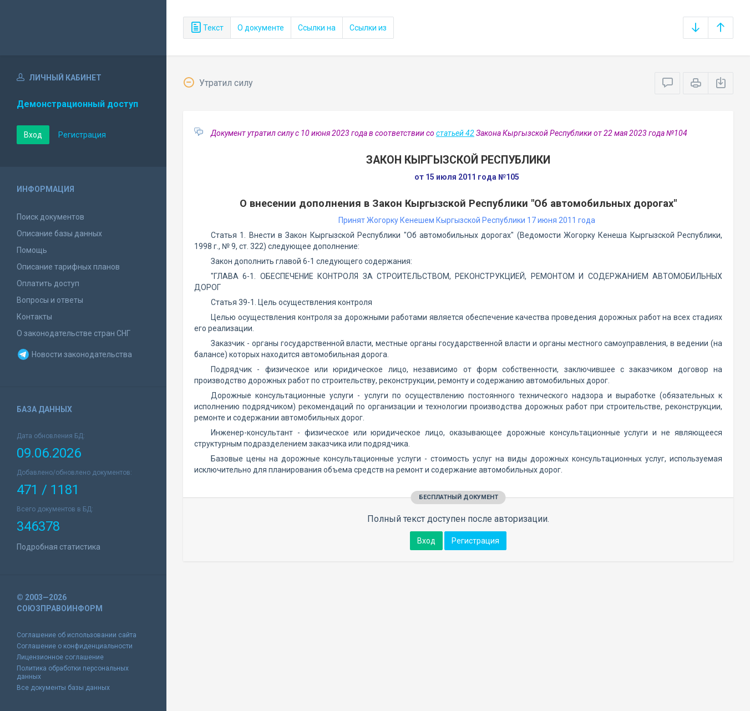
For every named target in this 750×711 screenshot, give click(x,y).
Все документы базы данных (63, 688)
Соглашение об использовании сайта (76, 635)
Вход (33, 134)
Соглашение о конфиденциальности (75, 646)
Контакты (34, 316)
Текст (207, 27)
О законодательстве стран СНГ (73, 333)
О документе (260, 27)
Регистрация (82, 134)
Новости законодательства (74, 354)
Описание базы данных (59, 233)
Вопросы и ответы (50, 300)
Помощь (32, 250)
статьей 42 (455, 133)
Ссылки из (368, 27)
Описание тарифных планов (68, 266)
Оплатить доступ (48, 283)
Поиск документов (50, 216)
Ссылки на (317, 27)
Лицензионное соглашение (60, 657)
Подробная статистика (58, 546)
